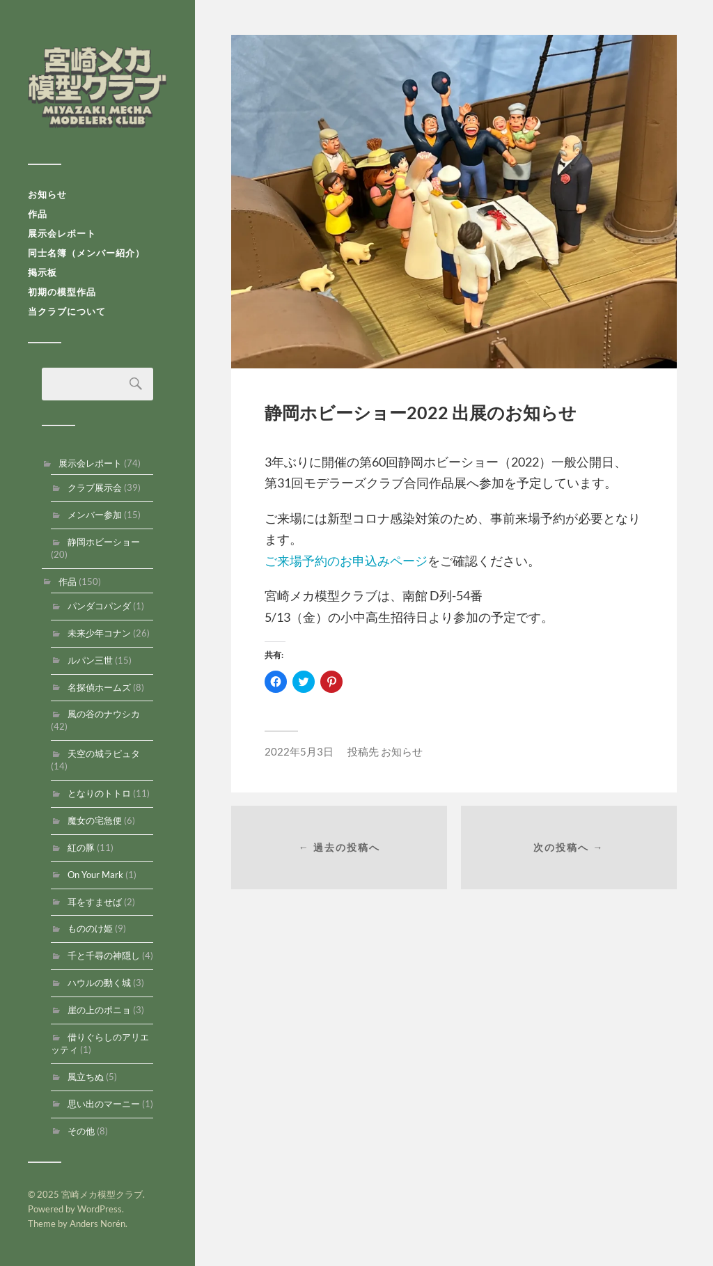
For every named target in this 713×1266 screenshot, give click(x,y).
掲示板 (42, 272)
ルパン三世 (90, 660)
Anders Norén (97, 1223)
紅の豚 (81, 847)
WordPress (99, 1208)
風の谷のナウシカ (104, 713)
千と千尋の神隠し (104, 955)
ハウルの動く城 (99, 982)
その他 (81, 1130)
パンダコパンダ (99, 605)
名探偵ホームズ (99, 687)
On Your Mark (95, 874)
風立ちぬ (86, 1076)
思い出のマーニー (104, 1103)
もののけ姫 (90, 928)
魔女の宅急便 (95, 820)
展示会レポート (62, 233)
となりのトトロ (99, 793)
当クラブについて (67, 311)
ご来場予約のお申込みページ (346, 560)
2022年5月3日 (299, 751)
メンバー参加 (95, 514)
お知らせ (47, 194)
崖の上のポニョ (99, 1009)
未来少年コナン (99, 633)
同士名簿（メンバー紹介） (86, 252)
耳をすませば (95, 901)
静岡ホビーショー (104, 541)
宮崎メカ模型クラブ (97, 87)
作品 (37, 213)
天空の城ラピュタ (104, 753)
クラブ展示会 (95, 487)
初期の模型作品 (62, 291)
